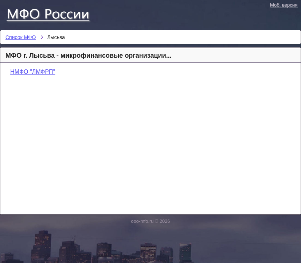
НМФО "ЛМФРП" (32, 72)
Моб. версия (283, 5)
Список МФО (54, 13)
